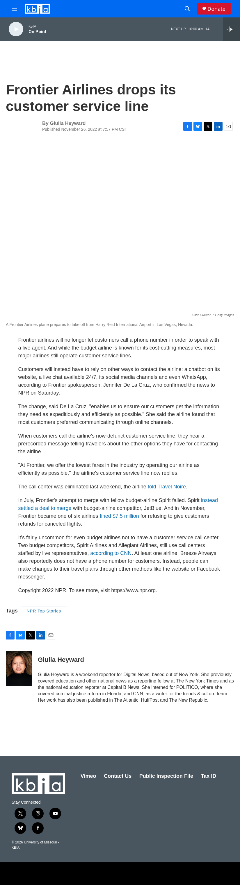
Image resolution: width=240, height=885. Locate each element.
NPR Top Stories (44, 611)
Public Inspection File (166, 776)
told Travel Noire (167, 487)
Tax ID (208, 776)
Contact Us (117, 776)
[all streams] (231, 29)
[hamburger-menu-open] (14, 9)
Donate (216, 9)
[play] (16, 29)
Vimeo (88, 776)
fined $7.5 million (119, 516)
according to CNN (110, 553)
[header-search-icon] (187, 8)
